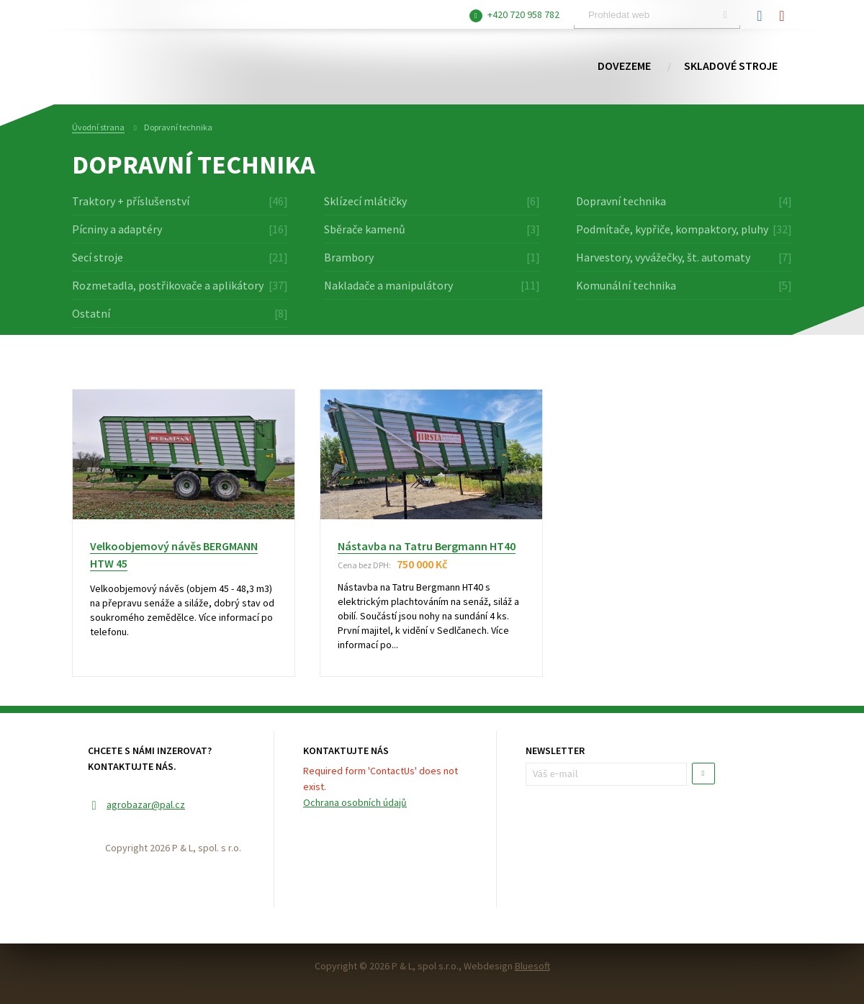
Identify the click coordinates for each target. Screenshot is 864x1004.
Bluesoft (532, 965)
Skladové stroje (731, 66)
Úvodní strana (98, 127)
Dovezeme (624, 66)
